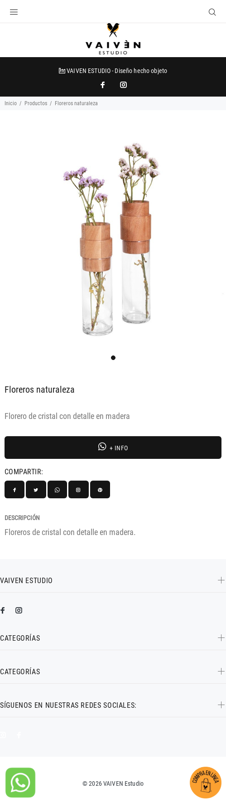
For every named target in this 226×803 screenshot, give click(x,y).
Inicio (11, 103)
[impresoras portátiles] (104, 85)
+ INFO (113, 447)
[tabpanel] (113, 238)
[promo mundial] (123, 85)
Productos (35, 103)
